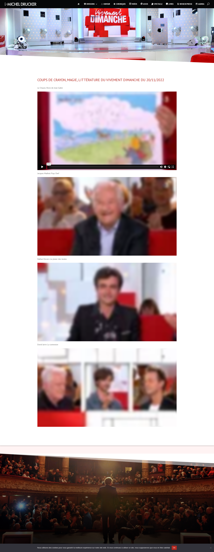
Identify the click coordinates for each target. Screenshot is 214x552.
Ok (174, 548)
